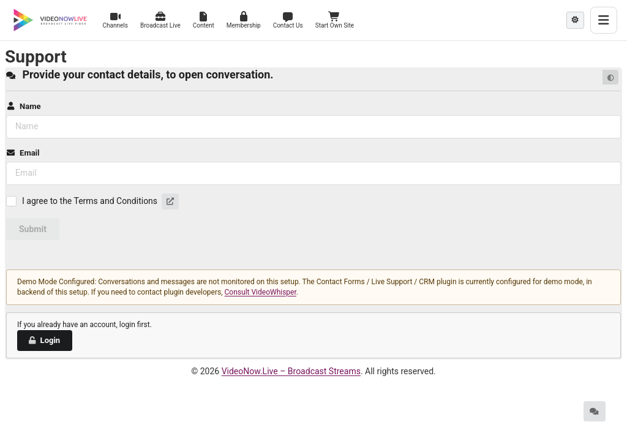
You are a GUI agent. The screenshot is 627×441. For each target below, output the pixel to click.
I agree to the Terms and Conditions (89, 201)
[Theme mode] (575, 20)
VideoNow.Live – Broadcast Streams (291, 371)
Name (23, 106)
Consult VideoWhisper (260, 292)
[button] (170, 201)
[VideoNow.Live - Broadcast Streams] (50, 20)
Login (44, 340)
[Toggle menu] (603, 20)
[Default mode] (610, 77)
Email (22, 152)
